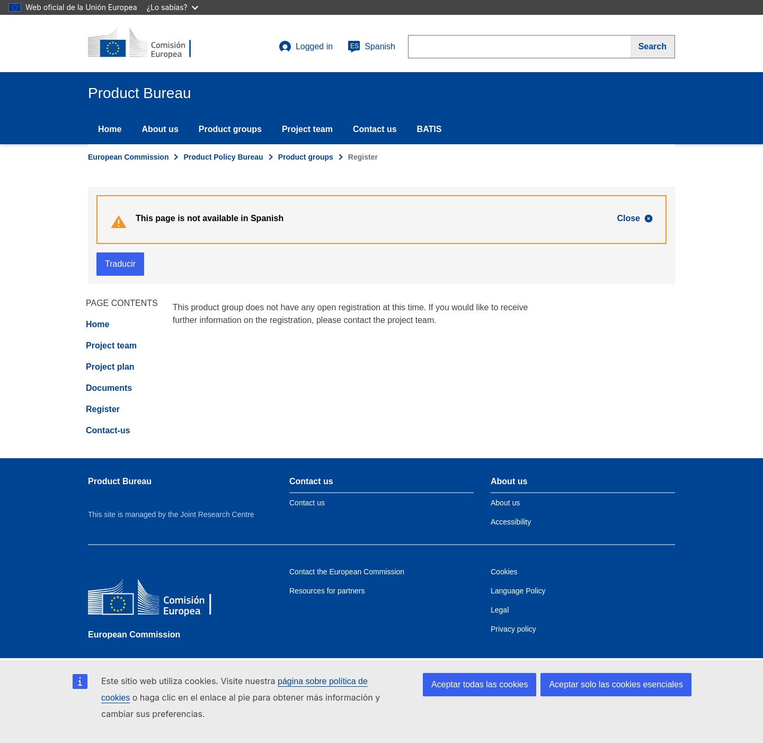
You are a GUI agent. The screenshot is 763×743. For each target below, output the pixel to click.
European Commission (128, 157)
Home (109, 129)
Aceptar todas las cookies (479, 684)
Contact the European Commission (346, 571)
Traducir (120, 263)
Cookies (504, 571)
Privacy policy (513, 629)
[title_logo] (152, 43)
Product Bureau (120, 481)
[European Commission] (165, 599)
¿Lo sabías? (172, 7)
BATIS (429, 129)
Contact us (375, 129)
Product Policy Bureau (223, 157)
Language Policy (518, 591)
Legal (500, 610)
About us (159, 129)
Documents (109, 387)
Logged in (306, 46)
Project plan (110, 366)
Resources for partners (327, 591)
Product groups (230, 129)
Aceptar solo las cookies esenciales (616, 684)
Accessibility (511, 522)
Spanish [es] (371, 46)
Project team (307, 129)
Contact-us (108, 430)
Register (103, 409)
